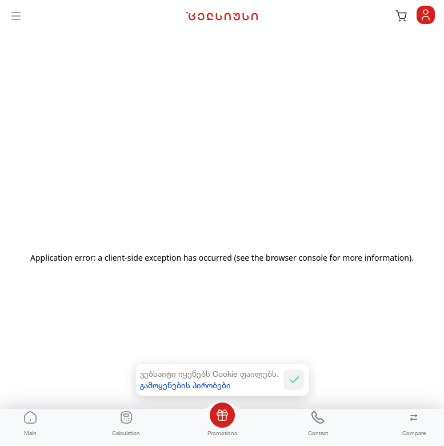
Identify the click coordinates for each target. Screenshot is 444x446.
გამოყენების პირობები (185, 385)
